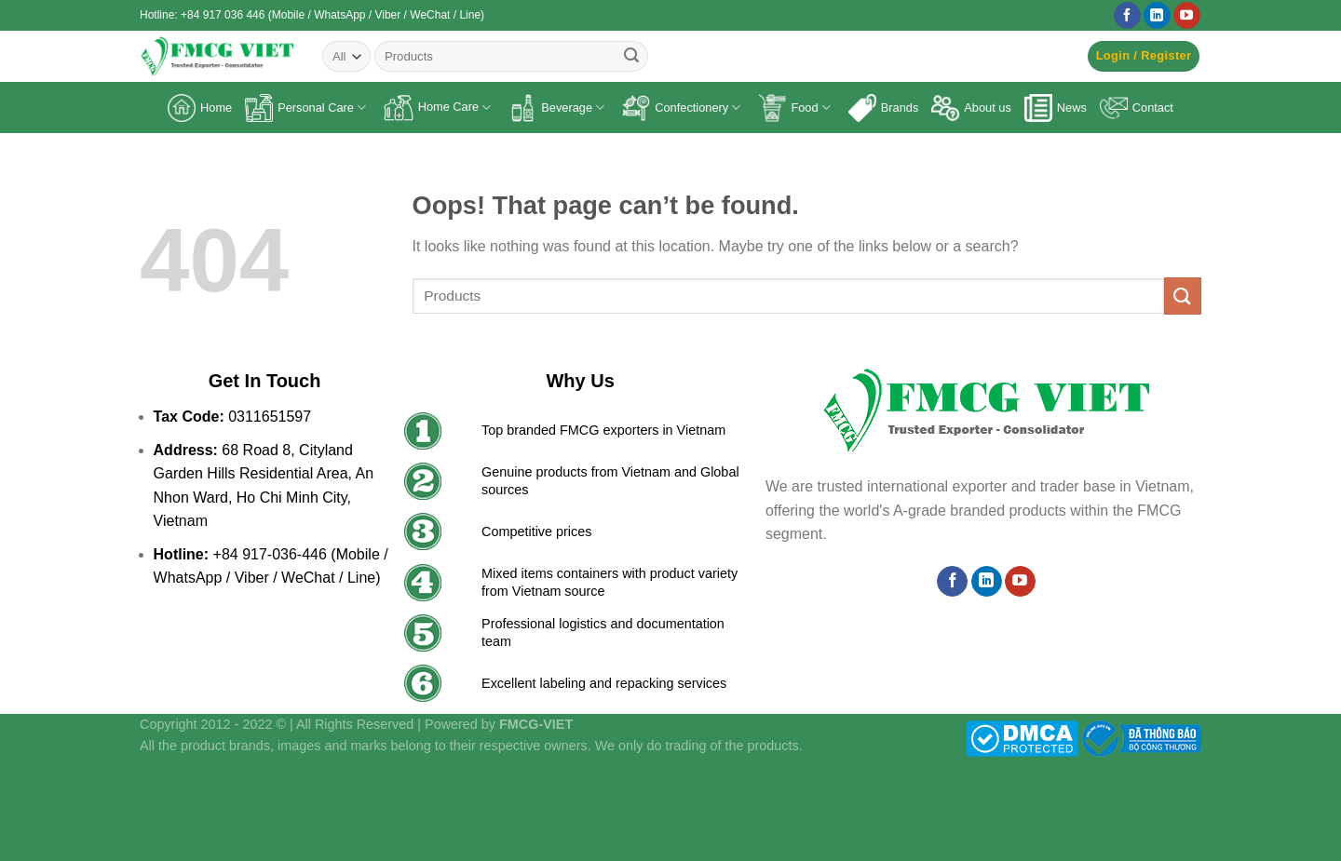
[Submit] (631, 57)
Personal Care (305, 108)
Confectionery (681, 108)
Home (200, 108)
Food (794, 108)
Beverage (556, 108)
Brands (883, 108)
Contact (1136, 108)
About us (971, 108)
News (1055, 108)
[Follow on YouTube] (1186, 16)
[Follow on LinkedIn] (1157, 16)
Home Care (437, 108)
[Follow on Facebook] (1127, 16)
